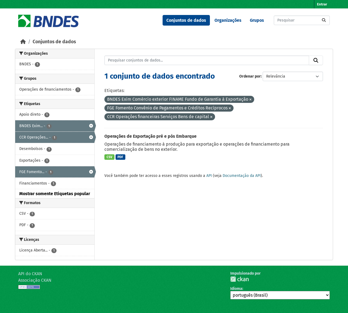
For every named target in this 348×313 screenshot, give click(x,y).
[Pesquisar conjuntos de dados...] (302, 20)
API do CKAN (30, 273)
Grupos (257, 20)
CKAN (239, 279)
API (209, 175)
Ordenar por (250, 76)
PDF (120, 157)
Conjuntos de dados (186, 20)
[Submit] (323, 20)
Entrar (322, 4)
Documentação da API (242, 175)
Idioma (236, 288)
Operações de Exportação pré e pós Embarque (150, 136)
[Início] (23, 42)
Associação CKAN (34, 280)
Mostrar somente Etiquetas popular (54, 193)
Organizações (228, 20)
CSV (109, 157)
